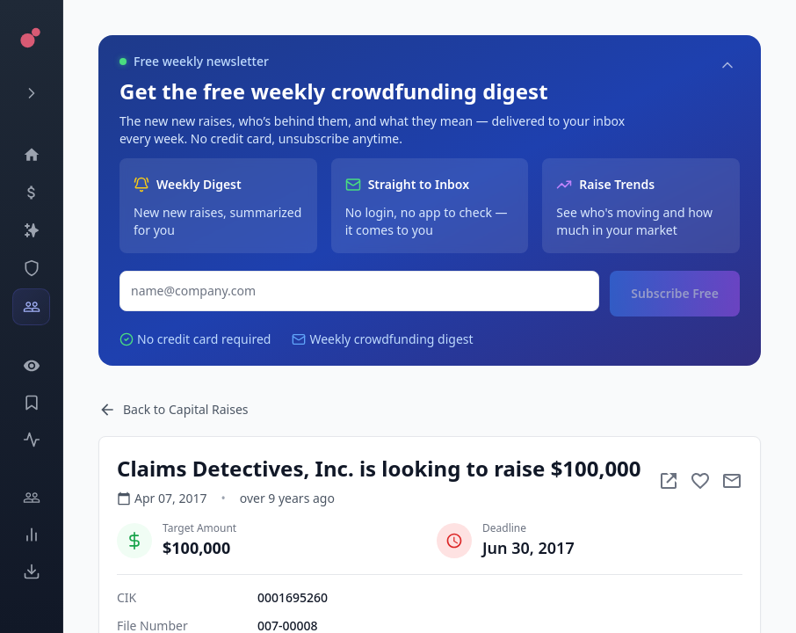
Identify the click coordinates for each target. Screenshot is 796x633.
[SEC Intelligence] (31, 268)
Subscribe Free (675, 293)
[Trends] (31, 534)
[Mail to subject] (731, 480)
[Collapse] (727, 65)
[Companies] (31, 230)
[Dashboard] (31, 154)
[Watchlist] (31, 365)
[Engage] (31, 497)
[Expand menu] (31, 93)
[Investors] (31, 306)
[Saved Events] (31, 402)
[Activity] (31, 439)
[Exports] (31, 571)
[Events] (31, 192)
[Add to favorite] (700, 480)
